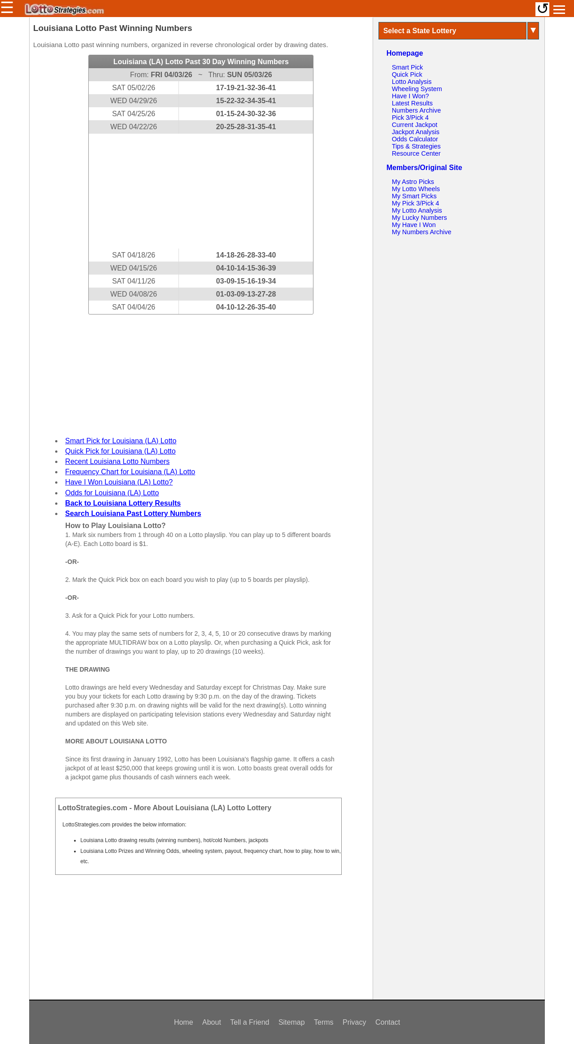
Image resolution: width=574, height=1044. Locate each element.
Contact (387, 1022)
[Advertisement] (201, 191)
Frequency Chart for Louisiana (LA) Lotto (130, 472)
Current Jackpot (415, 124)
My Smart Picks (414, 196)
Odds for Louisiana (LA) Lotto (112, 493)
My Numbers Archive (422, 232)
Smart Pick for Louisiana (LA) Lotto (120, 441)
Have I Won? (410, 96)
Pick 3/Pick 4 (410, 117)
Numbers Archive (416, 110)
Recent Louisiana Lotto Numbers (117, 461)
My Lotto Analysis (417, 210)
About (211, 1022)
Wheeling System (417, 88)
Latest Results (412, 103)
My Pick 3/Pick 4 (415, 203)
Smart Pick (407, 67)
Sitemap (291, 1022)
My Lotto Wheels (416, 188)
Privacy (354, 1022)
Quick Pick (407, 74)
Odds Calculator (415, 139)
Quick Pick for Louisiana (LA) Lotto (120, 451)
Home (183, 1022)
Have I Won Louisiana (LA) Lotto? (119, 482)
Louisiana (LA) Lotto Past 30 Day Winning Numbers (201, 62)
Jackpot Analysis (415, 131)
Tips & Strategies (416, 146)
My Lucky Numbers (419, 217)
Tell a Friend (249, 1022)
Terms (324, 1022)
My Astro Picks (413, 181)
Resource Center (416, 153)
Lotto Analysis (412, 81)
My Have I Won (414, 224)
